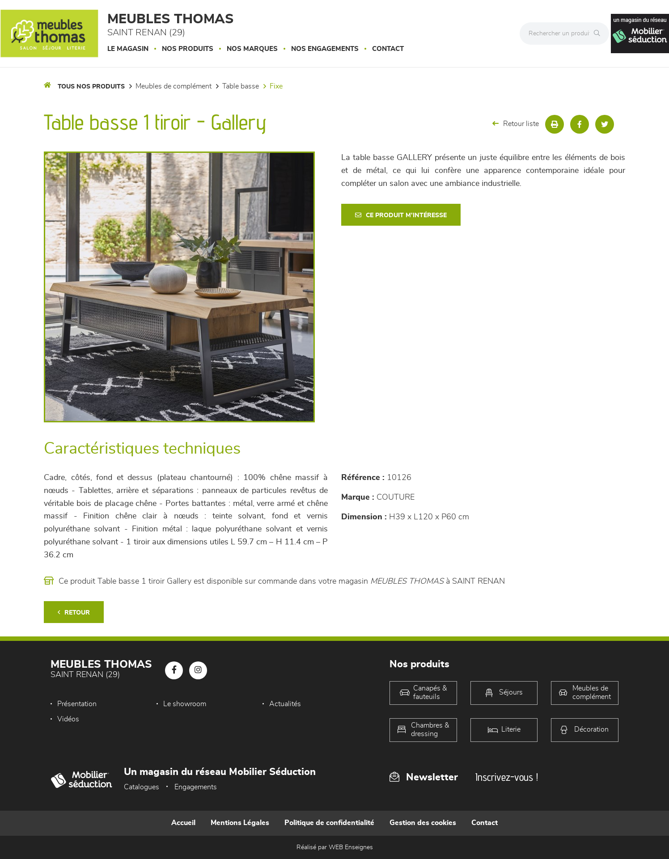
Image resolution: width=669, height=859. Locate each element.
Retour (74, 612)
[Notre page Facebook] (174, 670)
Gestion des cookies (423, 822)
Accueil (183, 822)
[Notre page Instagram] (198, 670)
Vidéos (68, 719)
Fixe (276, 86)
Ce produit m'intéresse (401, 215)
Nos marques (252, 49)
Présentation (77, 703)
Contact (388, 49)
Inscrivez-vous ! (506, 777)
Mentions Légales (240, 822)
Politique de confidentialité (329, 822)
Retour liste (515, 123)
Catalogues (141, 787)
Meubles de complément (173, 86)
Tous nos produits (91, 87)
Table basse (240, 86)
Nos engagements (325, 49)
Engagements (195, 787)
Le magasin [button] (127, 49)
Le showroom (184, 703)
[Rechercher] (599, 33)
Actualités (285, 703)
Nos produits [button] (187, 49)
